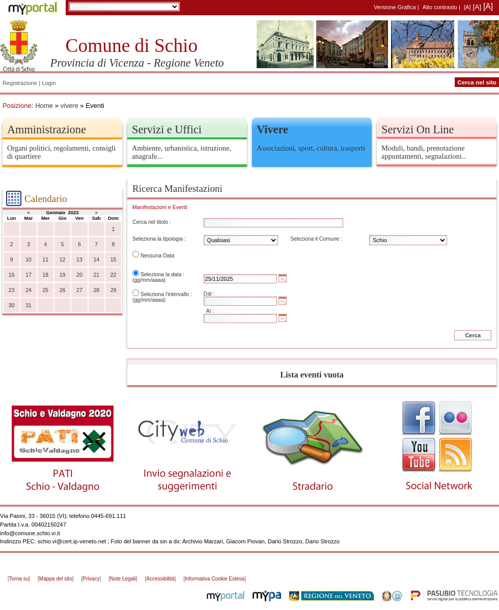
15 (113, 260)
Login (49, 83)
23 (12, 290)
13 (79, 260)
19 (63, 275)
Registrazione (20, 83)
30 (12, 305)
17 (28, 275)
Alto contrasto (440, 7)
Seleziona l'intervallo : (166, 294)
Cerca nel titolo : (151, 222)
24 (28, 290)
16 (12, 275)
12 (63, 260)
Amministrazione (46, 129)
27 (79, 290)
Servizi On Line (417, 129)
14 (96, 260)
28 (96, 290)
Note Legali (123, 579)
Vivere (272, 129)
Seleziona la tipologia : (159, 239)
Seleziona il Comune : (316, 239)
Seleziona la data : (162, 274)
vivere (69, 105)
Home (44, 105)
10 (28, 260)
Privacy (91, 579)
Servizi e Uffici (167, 129)
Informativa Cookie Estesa (214, 579)
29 (113, 290)
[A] (467, 7)
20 (79, 275)
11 (45, 260)
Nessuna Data (157, 255)
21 (96, 275)
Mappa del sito (55, 579)
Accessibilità (160, 579)
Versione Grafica (394, 7)
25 (45, 290)
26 (63, 290)
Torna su (19, 579)
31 (28, 305)
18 (45, 275)
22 (113, 275)
